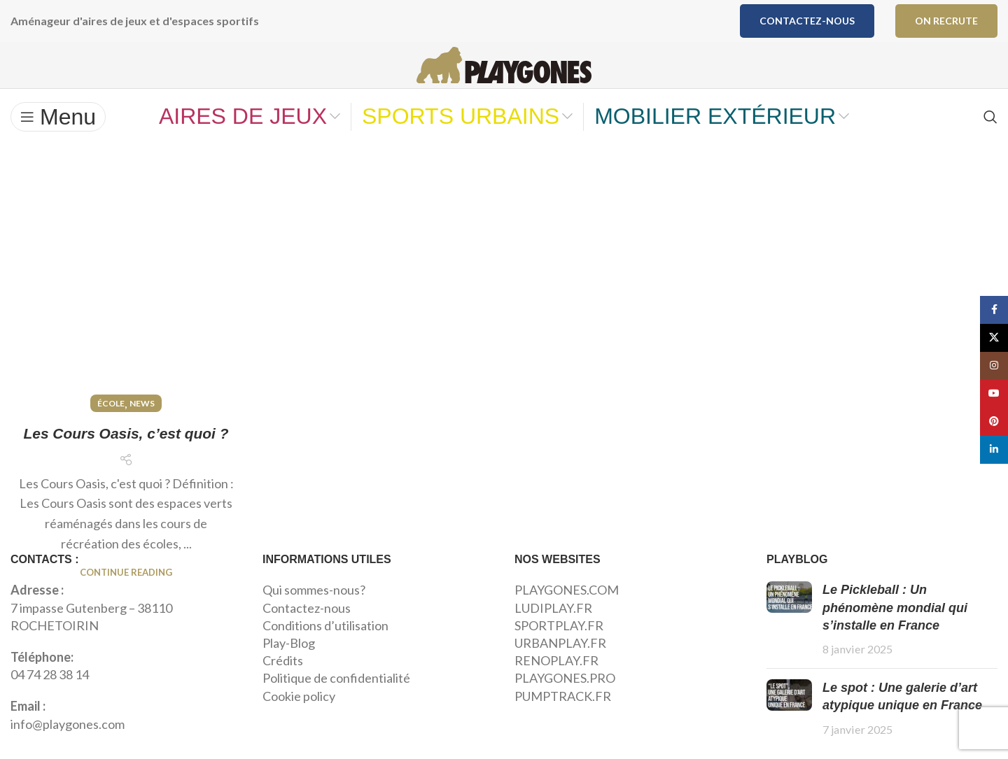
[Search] (990, 143)
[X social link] (994, 338)
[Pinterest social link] (994, 422)
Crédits (282, 687)
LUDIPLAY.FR (553, 634)
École (111, 218)
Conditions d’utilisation (325, 652)
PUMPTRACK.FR (562, 722)
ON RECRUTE (946, 21)
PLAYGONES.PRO (564, 705)
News (142, 218)
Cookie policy (298, 722)
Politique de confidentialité (336, 705)
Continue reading (126, 410)
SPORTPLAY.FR (558, 652)
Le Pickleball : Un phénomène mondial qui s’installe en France (894, 634)
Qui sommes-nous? (313, 617)
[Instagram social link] (994, 366)
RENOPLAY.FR (556, 687)
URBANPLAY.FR (560, 669)
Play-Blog (288, 669)
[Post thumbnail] (789, 647)
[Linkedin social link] (994, 450)
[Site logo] (504, 77)
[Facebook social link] (994, 310)
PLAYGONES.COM (566, 617)
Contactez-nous (807, 21)
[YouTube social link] (994, 394)
